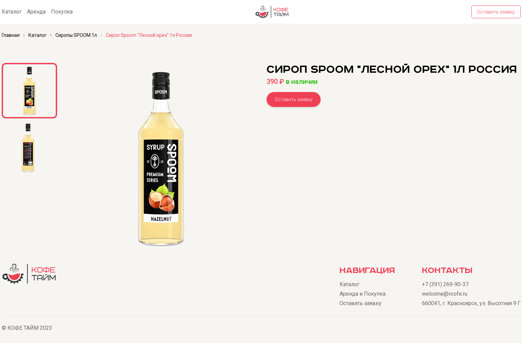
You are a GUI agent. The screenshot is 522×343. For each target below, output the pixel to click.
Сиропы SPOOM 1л (76, 35)
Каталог (12, 11)
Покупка (62, 11)
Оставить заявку (496, 12)
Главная (11, 35)
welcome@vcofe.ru (444, 294)
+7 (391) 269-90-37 (445, 284)
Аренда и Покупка (363, 294)
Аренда (36, 11)
